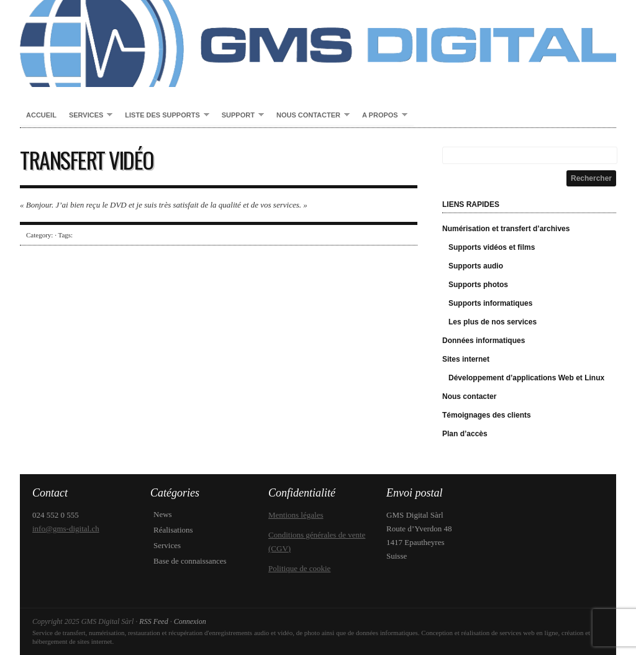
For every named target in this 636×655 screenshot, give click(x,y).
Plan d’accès (465, 433)
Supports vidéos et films (491, 247)
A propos (381, 115)
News (162, 514)
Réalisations (173, 529)
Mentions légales (295, 515)
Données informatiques (483, 340)
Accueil (41, 115)
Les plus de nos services (492, 322)
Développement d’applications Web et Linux (526, 377)
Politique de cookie (299, 568)
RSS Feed (153, 621)
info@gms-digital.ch (65, 528)
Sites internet (465, 359)
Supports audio (475, 266)
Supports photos (478, 284)
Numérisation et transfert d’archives (506, 228)
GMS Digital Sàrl (318, 43)
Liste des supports (164, 115)
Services (87, 115)
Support (240, 115)
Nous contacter (310, 115)
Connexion (190, 621)
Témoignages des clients (486, 415)
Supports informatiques (490, 303)
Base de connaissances (190, 561)
